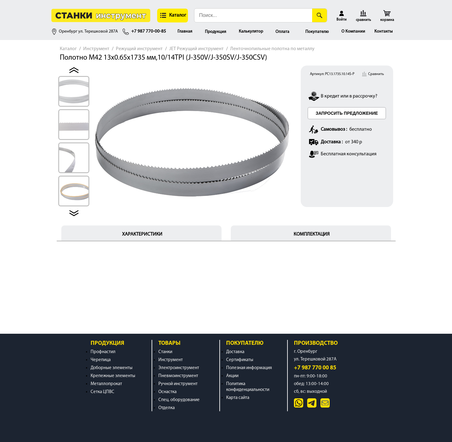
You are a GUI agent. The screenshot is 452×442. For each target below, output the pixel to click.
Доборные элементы (111, 368)
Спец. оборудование (179, 400)
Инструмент (96, 48)
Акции (232, 376)
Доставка (235, 352)
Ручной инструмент (177, 384)
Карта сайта (237, 398)
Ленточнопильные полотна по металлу (272, 48)
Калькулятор (251, 31)
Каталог (68, 48)
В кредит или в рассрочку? (349, 96)
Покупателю (317, 32)
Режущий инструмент (139, 48)
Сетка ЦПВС (102, 392)
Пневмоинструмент (178, 376)
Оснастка (167, 392)
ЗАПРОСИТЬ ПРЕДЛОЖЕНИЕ (347, 113)
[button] (172, 15)
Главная (184, 31)
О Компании (353, 31)
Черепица (101, 360)
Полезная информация (249, 368)
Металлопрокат (106, 384)
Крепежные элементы (113, 376)
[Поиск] (319, 15)
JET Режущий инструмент (196, 48)
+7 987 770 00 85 (315, 368)
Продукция (215, 32)
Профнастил (103, 352)
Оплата (282, 32)
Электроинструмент (178, 368)
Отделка (166, 408)
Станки (165, 352)
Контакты (383, 31)
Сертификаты (239, 360)
